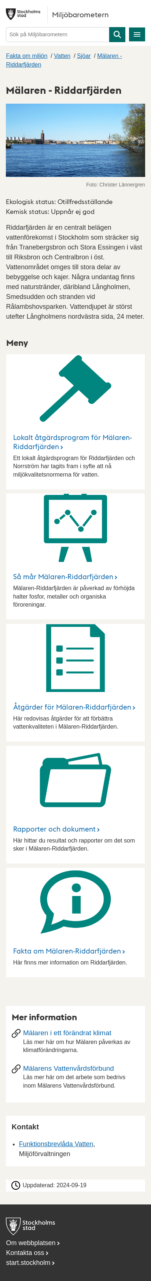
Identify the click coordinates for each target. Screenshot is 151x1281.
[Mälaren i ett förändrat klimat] (76, 1043)
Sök (117, 34)
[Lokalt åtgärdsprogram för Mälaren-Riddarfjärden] (76, 422)
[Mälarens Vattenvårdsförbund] (76, 1079)
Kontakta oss (25, 1252)
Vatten (62, 56)
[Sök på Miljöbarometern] (57, 34)
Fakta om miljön (26, 56)
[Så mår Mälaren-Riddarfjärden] (76, 556)
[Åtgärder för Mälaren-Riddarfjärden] (76, 682)
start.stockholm (28, 1262)
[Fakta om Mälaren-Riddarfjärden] (76, 922)
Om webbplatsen (30, 1243)
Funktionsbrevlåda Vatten (56, 1144)
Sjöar (84, 56)
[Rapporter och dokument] (76, 804)
